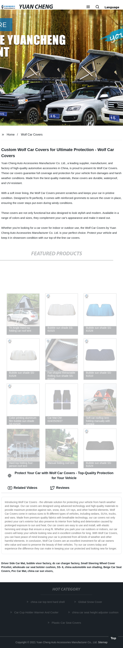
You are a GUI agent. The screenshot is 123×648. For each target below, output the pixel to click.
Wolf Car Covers (32, 134)
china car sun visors (40, 571)
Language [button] (112, 7)
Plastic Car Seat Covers (67, 622)
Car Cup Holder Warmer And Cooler (37, 612)
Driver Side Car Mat (13, 563)
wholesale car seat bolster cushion (34, 567)
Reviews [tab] (59, 488)
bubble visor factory (39, 563)
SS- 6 (60, 567)
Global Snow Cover (91, 601)
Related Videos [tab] (22, 488)
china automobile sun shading (83, 567)
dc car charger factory (65, 563)
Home (11, 134)
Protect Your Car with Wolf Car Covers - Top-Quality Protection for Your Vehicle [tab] (61, 475)
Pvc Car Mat (18, 571)
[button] (88, 7)
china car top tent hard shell (48, 601)
